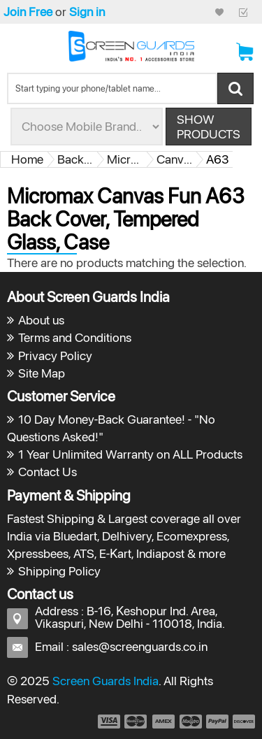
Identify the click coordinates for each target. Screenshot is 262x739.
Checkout (243, 12)
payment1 (108, 722)
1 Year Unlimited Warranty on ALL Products (130, 454)
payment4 (192, 722)
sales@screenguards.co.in (140, 646)
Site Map (41, 373)
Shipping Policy (59, 571)
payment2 (136, 722)
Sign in (87, 11)
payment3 (164, 722)
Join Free (27, 11)
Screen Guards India (105, 680)
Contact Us (47, 471)
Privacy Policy (55, 355)
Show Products (208, 126)
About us (41, 320)
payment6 (242, 722)
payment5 (217, 722)
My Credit (219, 12)
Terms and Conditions (74, 337)
